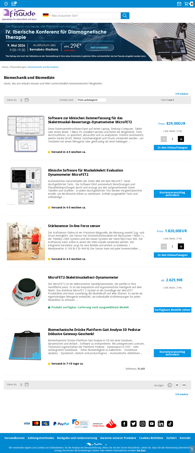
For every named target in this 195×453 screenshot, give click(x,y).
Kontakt (185, 437)
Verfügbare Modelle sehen (172, 309)
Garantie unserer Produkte (118, 437)
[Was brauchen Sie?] (90, 15)
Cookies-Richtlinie (151, 437)
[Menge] (172, 139)
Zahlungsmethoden (41, 437)
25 (176, 385)
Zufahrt (171, 437)
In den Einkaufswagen (173, 147)
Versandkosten (14, 437)
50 (183, 385)
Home (5, 67)
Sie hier (141, 450)
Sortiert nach (66, 100)
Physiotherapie (18, 67)
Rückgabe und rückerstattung (77, 437)
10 (169, 385)
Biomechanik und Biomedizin (43, 67)
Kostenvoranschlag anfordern (172, 194)
